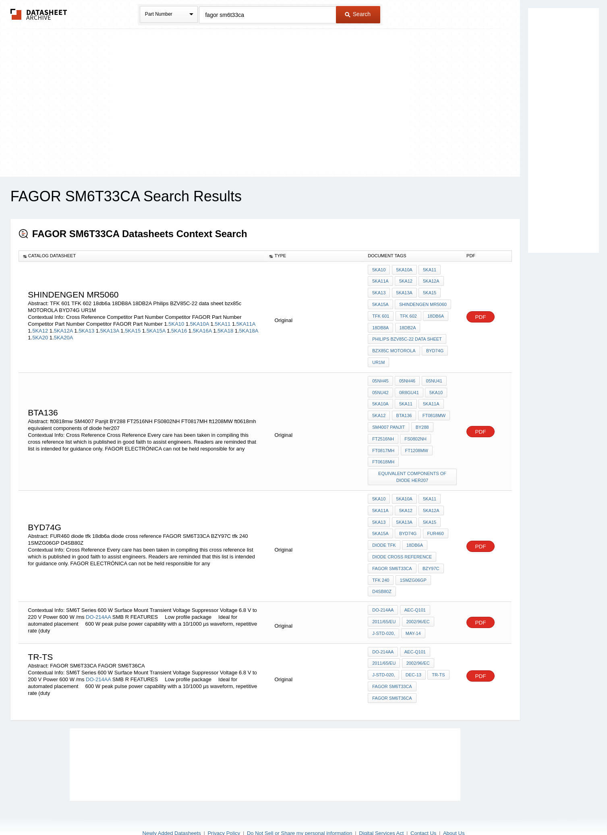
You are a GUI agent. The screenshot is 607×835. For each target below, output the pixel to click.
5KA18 (225, 327)
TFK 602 (407, 313)
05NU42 (380, 385)
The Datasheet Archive (38, 14)
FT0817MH (383, 439)
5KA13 (86, 327)
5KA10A (199, 321)
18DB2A (407, 324)
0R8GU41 (408, 385)
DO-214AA (99, 596)
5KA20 (40, 334)
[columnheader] (142, 256)
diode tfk (384, 529)
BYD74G (434, 345)
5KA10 (176, 321)
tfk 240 (380, 562)
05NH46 (407, 374)
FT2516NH (383, 428)
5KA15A (156, 327)
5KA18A (248, 327)
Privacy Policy (223, 808)
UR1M (378, 356)
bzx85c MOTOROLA (393, 345)
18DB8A (380, 324)
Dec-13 (413, 651)
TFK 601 (380, 313)
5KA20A (63, 334)
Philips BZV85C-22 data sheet (407, 335)
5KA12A (63, 327)
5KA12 (40, 327)
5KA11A (245, 321)
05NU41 (433, 374)
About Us (453, 808)
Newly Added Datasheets (172, 808)
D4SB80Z (382, 572)
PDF (480, 314)
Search (358, 14)
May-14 (412, 612)
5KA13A (109, 327)
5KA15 (133, 327)
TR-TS (437, 651)
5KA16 (179, 327)
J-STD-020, (383, 612)
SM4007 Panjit (388, 417)
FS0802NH (415, 428)
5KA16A (202, 327)
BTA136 (403, 407)
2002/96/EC (417, 601)
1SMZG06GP (412, 562)
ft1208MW (415, 439)
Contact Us (423, 808)
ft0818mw (432, 407)
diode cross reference (402, 540)
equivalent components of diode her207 (413, 465)
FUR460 (434, 518)
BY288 (421, 417)
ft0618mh (383, 450)
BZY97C (430, 551)
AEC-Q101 (414, 590)
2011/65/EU (384, 601)
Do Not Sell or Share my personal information (299, 808)
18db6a (435, 313)
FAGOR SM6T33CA (392, 551)
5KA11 (222, 321)
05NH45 (380, 374)
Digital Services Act (381, 808)
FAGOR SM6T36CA (392, 673)
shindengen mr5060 (422, 302)
